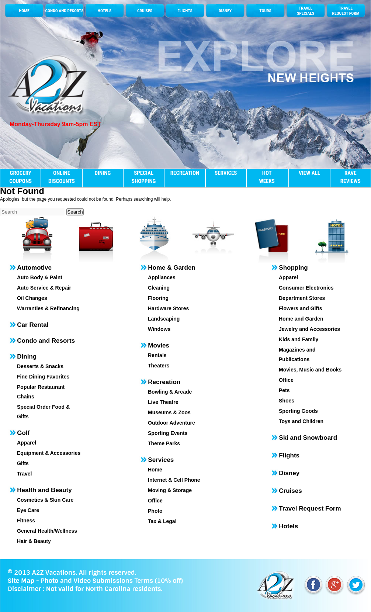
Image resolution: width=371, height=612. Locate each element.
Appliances (162, 277)
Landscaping (164, 319)
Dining (27, 356)
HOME (24, 10)
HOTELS (104, 10)
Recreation (164, 381)
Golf (23, 432)
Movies (158, 345)
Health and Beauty (44, 490)
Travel (24, 474)
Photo (155, 511)
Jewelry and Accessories (309, 329)
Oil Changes (32, 298)
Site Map (21, 581)
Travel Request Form (310, 508)
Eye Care (28, 510)
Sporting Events (167, 433)
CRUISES (144, 10)
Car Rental (32, 324)
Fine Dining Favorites (43, 377)
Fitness (26, 520)
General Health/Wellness (47, 531)
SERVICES (226, 173)
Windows (159, 329)
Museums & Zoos (169, 412)
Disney (289, 473)
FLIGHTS (184, 10)
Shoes (286, 401)
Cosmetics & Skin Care (45, 500)
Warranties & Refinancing (48, 308)
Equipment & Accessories (48, 453)
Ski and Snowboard (308, 437)
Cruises (290, 490)
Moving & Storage (170, 490)
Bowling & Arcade (170, 392)
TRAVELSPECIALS (305, 11)
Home (155, 470)
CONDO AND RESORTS (64, 10)
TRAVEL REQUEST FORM (345, 11)
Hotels (288, 526)
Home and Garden (301, 319)
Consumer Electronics (306, 288)
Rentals (157, 355)
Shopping (293, 267)
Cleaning (159, 288)
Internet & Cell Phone (174, 480)
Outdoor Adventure (171, 423)
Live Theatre (163, 402)
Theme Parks (164, 443)
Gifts (23, 463)
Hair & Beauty (34, 541)
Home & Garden (171, 267)
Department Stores (302, 298)
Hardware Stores (168, 308)
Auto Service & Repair (44, 288)
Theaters (158, 366)
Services (161, 459)
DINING (102, 173)
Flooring (158, 298)
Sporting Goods (298, 411)
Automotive (34, 267)
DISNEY (225, 10)
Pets (284, 390)
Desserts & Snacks (40, 366)
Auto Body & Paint (39, 277)
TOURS (265, 10)
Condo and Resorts (46, 340)
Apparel (26, 443)
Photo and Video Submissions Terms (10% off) (112, 581)
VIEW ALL (309, 173)
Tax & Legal (162, 521)
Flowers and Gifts (300, 308)
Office (155, 501)
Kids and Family (298, 339)
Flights (289, 455)
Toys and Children (301, 421)
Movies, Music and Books (310, 370)
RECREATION (184, 173)
